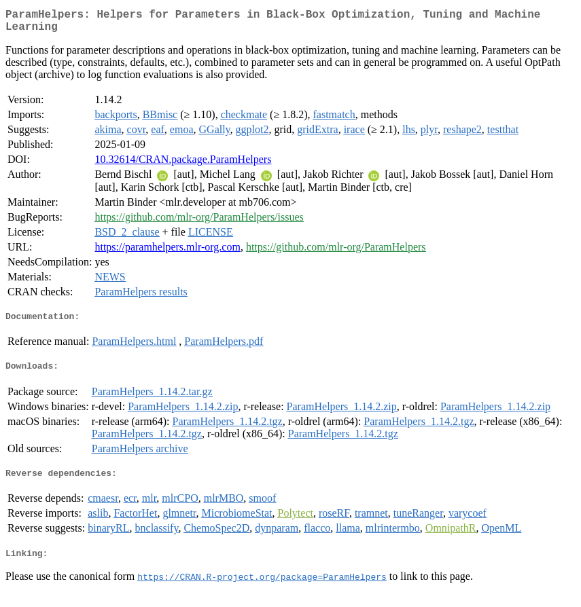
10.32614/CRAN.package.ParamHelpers (182, 164)
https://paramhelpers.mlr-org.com (167, 252)
